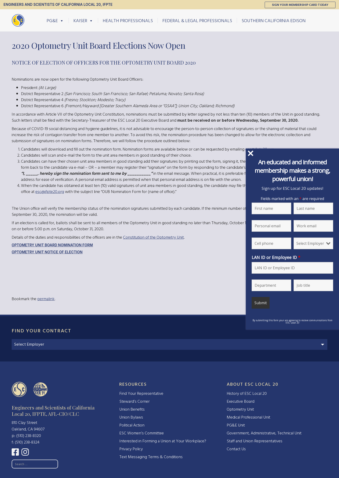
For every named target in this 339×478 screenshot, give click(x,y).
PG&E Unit (236, 425)
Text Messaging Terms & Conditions (151, 457)
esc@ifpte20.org (49, 191)
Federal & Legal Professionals (197, 20)
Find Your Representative (141, 393)
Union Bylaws (131, 417)
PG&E (55, 20)
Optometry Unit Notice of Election (47, 252)
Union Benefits (132, 409)
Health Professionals (128, 20)
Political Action (131, 425)
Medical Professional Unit (248, 417)
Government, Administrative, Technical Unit (264, 433)
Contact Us (236, 449)
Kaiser (83, 20)
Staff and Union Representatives (254, 441)
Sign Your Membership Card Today (300, 4)
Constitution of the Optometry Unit (153, 237)
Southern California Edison (274, 20)
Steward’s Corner (134, 401)
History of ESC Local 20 (247, 393)
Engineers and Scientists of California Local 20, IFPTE (58, 4)
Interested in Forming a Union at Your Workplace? (162, 441)
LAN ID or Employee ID (276, 257)
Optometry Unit (240, 409)
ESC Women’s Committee (141, 433)
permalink (46, 299)
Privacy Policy (131, 449)
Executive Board (240, 401)
